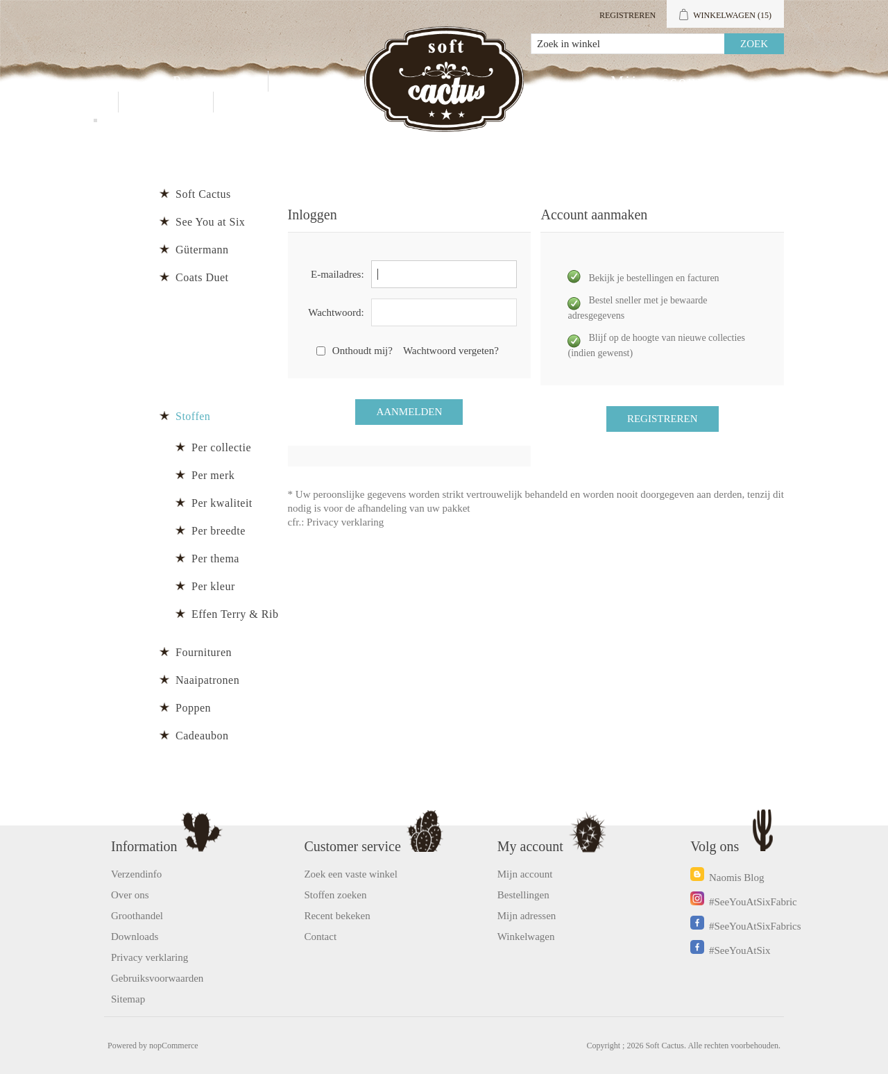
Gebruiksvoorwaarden (157, 978)
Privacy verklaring (345, 522)
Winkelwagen (526, 936)
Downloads (134, 936)
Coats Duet (202, 277)
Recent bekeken (337, 915)
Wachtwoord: (336, 312)
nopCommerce (173, 1045)
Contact (166, 102)
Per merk (212, 475)
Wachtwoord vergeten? (451, 350)
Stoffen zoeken (335, 894)
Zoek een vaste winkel (351, 874)
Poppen (193, 708)
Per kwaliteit (222, 503)
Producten (211, 81)
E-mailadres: (337, 274)
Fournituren (204, 652)
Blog (249, 102)
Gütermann (202, 249)
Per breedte (218, 531)
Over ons (130, 894)
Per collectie (221, 447)
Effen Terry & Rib (234, 614)
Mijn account (661, 81)
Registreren (627, 15)
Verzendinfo (136, 874)
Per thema (215, 558)
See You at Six (210, 222)
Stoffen (193, 416)
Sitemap (128, 999)
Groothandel (334, 81)
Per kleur (213, 586)
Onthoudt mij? (362, 350)
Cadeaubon (202, 735)
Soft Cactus (203, 194)
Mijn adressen (526, 915)
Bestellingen (523, 894)
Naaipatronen (207, 680)
